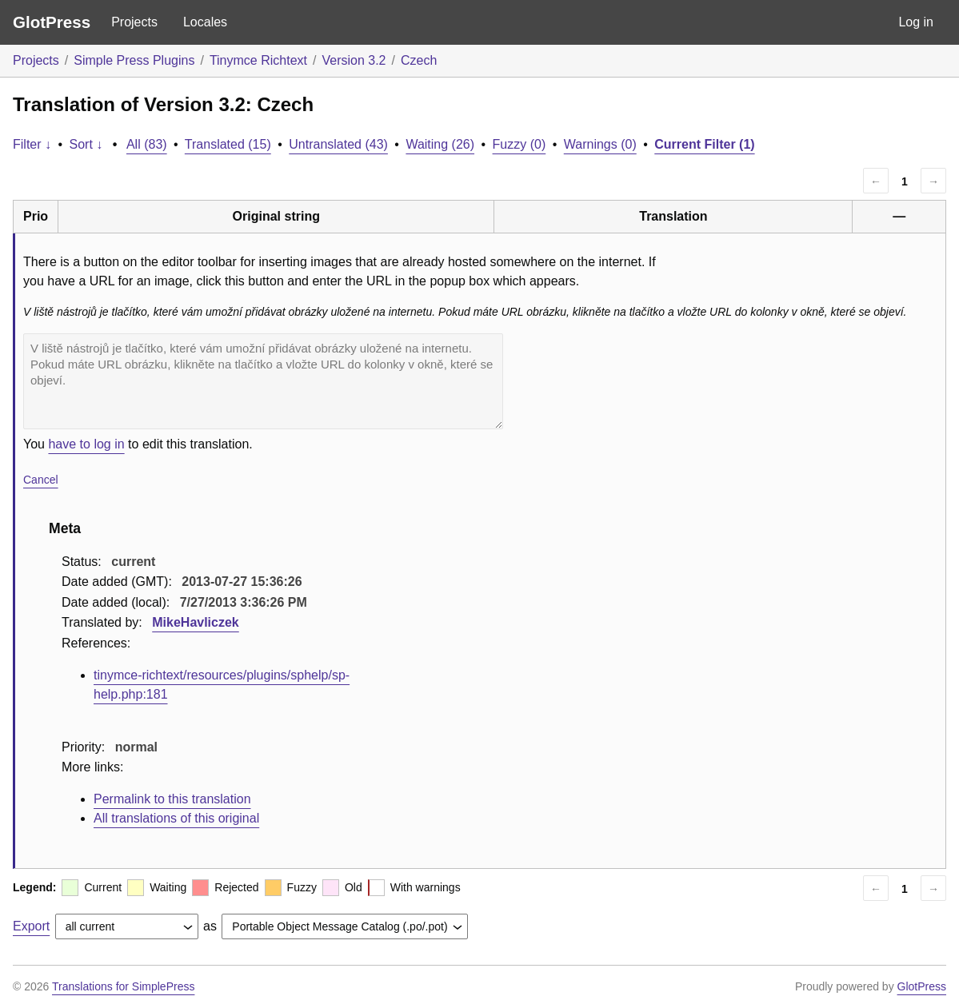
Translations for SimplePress (123, 986)
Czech (419, 60)
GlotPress (51, 22)
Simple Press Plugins (134, 60)
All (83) (146, 144)
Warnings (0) (600, 144)
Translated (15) (228, 144)
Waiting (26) (440, 144)
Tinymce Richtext (258, 60)
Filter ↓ (32, 144)
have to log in (86, 444)
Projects (134, 22)
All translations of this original (176, 818)
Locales (205, 22)
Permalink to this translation (172, 799)
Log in (915, 22)
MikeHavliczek (195, 622)
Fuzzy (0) (519, 144)
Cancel (40, 479)
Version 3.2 (354, 60)
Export (31, 926)
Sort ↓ (86, 144)
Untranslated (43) (338, 144)
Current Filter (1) (704, 144)
